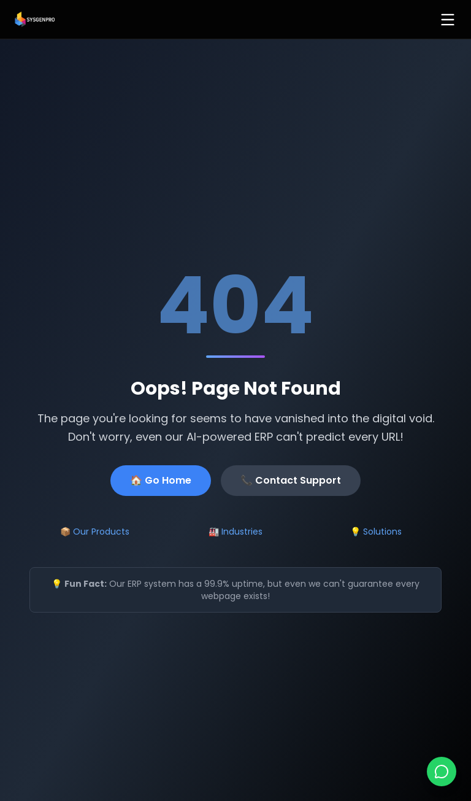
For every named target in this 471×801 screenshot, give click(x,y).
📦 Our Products (94, 531)
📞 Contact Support (290, 480)
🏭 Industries (235, 531)
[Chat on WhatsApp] (441, 771)
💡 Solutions (376, 531)
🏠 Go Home (160, 480)
